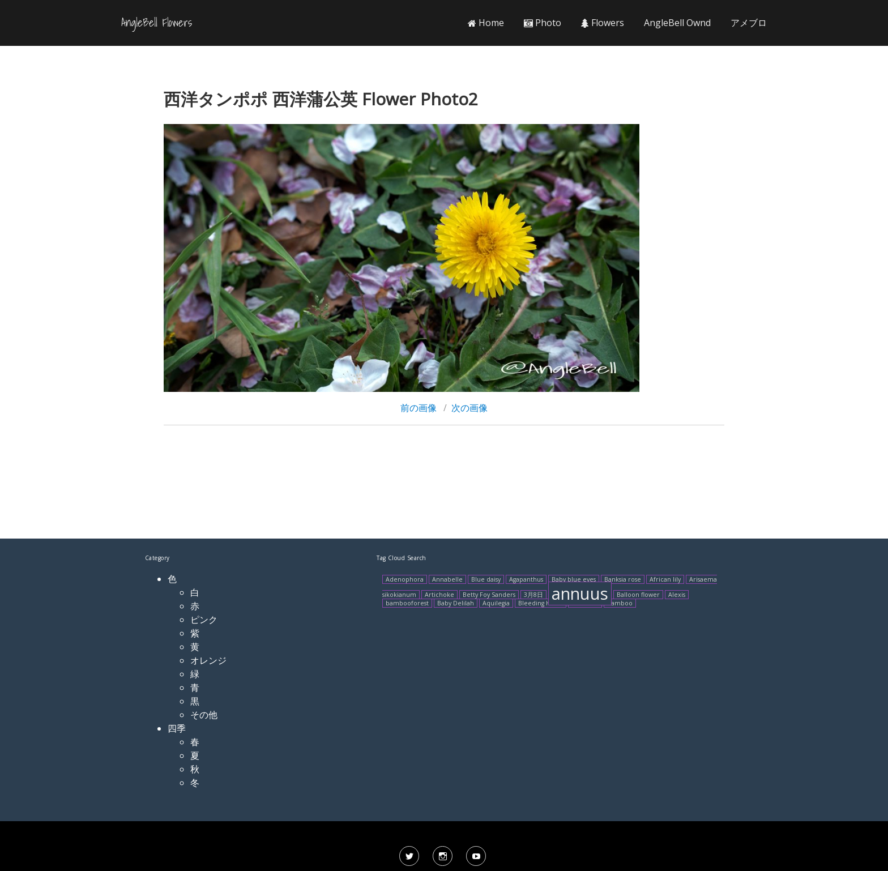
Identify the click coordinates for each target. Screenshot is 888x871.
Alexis (676, 595)
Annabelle (447, 579)
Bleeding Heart (540, 603)
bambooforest (407, 603)
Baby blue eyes (574, 579)
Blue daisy (486, 579)
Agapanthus (526, 579)
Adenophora (405, 579)
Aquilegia (496, 603)
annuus (580, 593)
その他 (203, 714)
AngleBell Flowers (156, 23)
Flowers (602, 22)
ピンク (203, 619)
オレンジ (208, 660)
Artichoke (439, 595)
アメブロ (749, 22)
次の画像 (469, 408)
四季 (177, 728)
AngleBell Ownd (677, 22)
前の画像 (418, 408)
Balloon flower (638, 595)
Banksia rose (622, 579)
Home (486, 22)
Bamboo (620, 603)
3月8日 (533, 595)
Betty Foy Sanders (489, 595)
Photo (542, 22)
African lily (665, 579)
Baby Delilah (455, 603)
